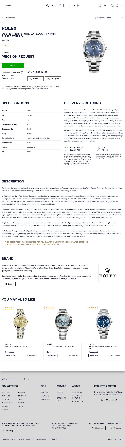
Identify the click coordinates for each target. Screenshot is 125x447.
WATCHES (6, 392)
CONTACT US (77, 401)
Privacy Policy (41, 439)
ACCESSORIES (8, 403)
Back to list (8, 17)
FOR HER (22, 396)
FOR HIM (21, 392)
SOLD (20, 406)
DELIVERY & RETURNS (77, 397)
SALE (20, 399)
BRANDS (5, 410)
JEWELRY (6, 396)
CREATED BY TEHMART (115, 439)
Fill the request (109, 400)
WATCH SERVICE (60, 393)
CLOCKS (5, 399)
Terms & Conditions (25, 439)
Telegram (53, 78)
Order (12, 65)
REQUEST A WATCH (61, 399)
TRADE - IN (45, 399)
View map (7, 430)
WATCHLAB (77, 392)
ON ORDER (22, 403)
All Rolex (8, 284)
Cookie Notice (56, 439)
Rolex (9, 28)
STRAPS (5, 406)
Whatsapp (35, 78)
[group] (94, 51)
